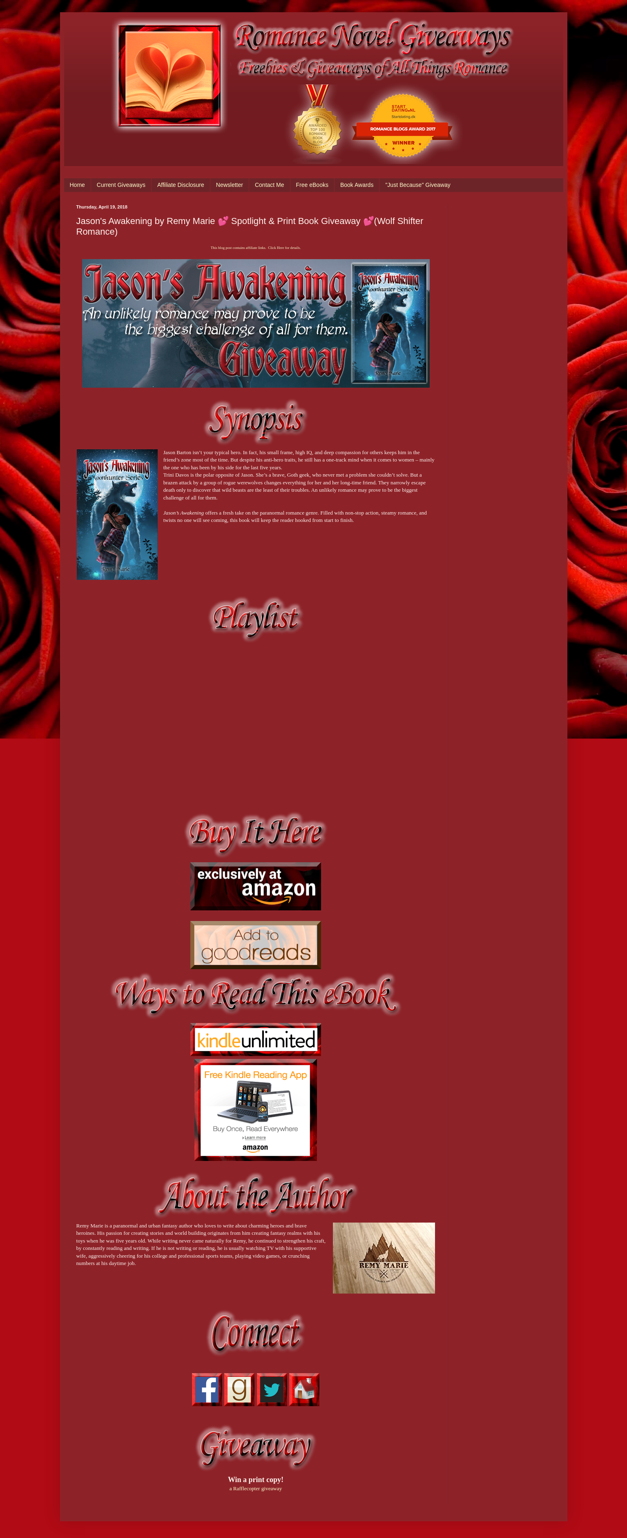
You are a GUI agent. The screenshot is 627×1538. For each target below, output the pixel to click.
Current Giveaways (121, 185)
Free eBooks (312, 185)
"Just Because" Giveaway (417, 185)
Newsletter (229, 185)
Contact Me (269, 185)
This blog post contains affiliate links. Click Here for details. (256, 248)
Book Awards (356, 185)
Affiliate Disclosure (180, 185)
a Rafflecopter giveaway (256, 1488)
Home (77, 185)
